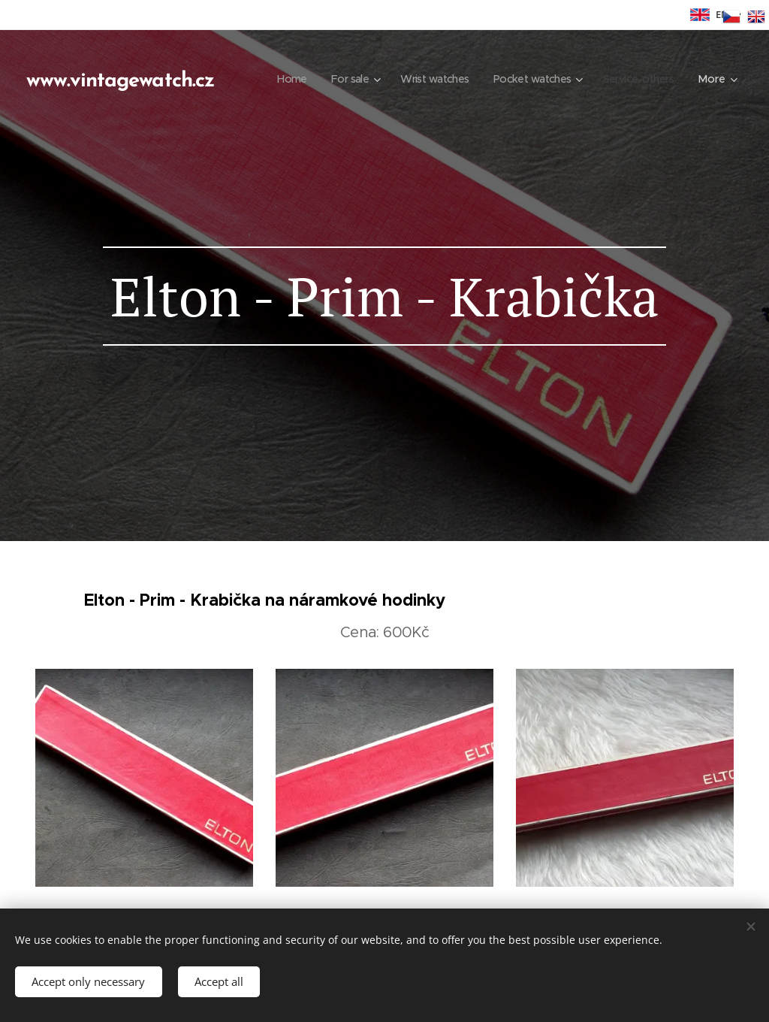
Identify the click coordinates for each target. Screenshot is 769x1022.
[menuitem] (375, 79)
